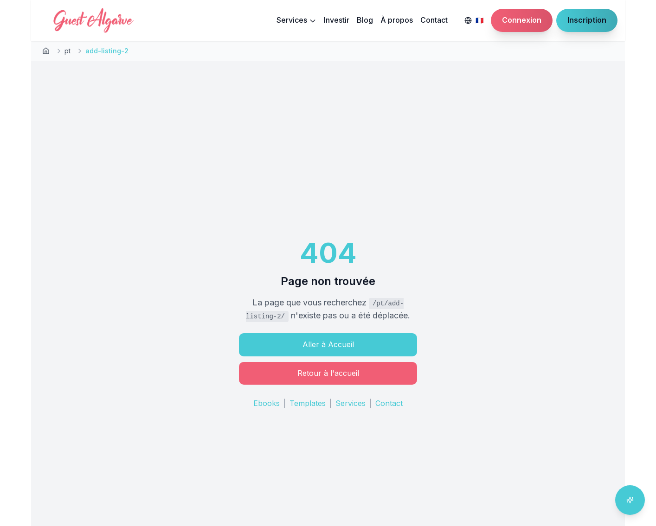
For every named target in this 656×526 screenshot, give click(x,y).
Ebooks (266, 403)
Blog (365, 20)
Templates (307, 403)
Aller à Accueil (328, 344)
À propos (396, 20)
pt (67, 51)
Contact (434, 20)
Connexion (521, 20)
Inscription (586, 20)
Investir (336, 20)
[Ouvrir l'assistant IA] (630, 500)
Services (296, 20)
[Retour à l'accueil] (46, 51)
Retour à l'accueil (328, 373)
